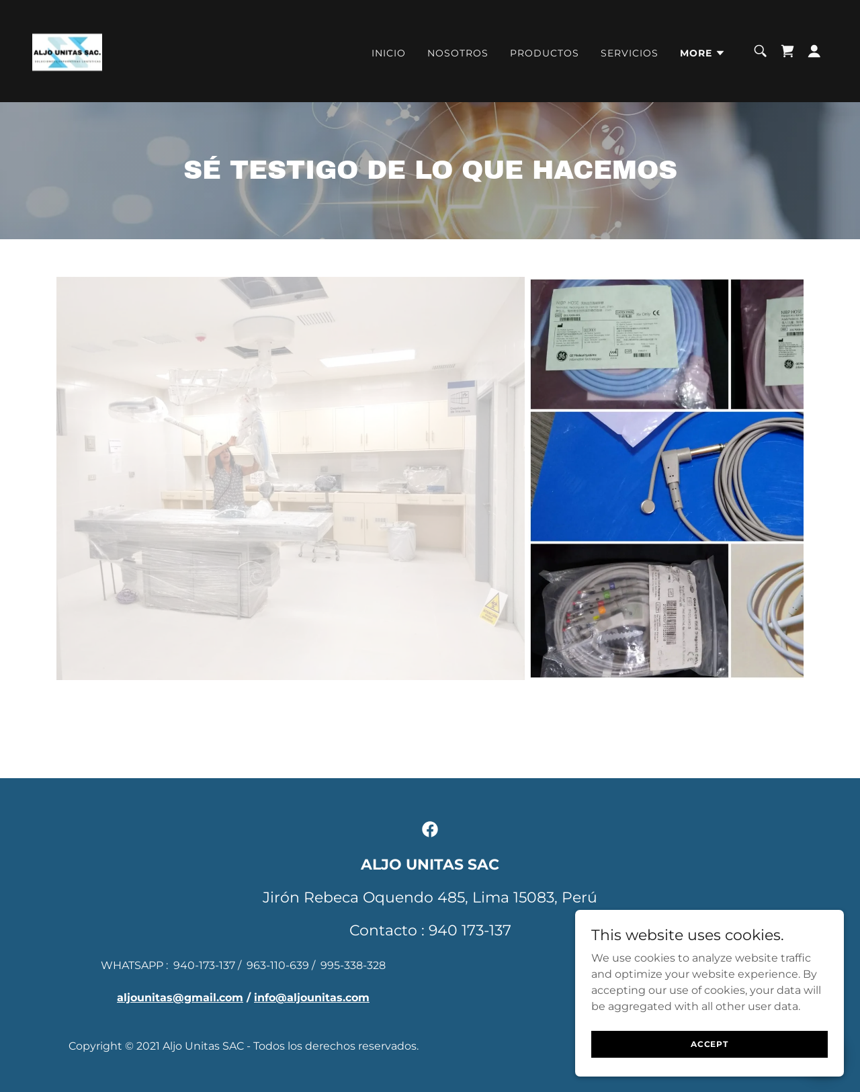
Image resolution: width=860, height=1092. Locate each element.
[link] (67, 50)
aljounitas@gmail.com (180, 997)
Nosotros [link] (457, 53)
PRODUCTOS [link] (544, 53)
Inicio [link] (389, 53)
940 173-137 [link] (470, 930)
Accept (709, 1044)
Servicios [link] (629, 53)
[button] (703, 53)
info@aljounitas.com (312, 997)
